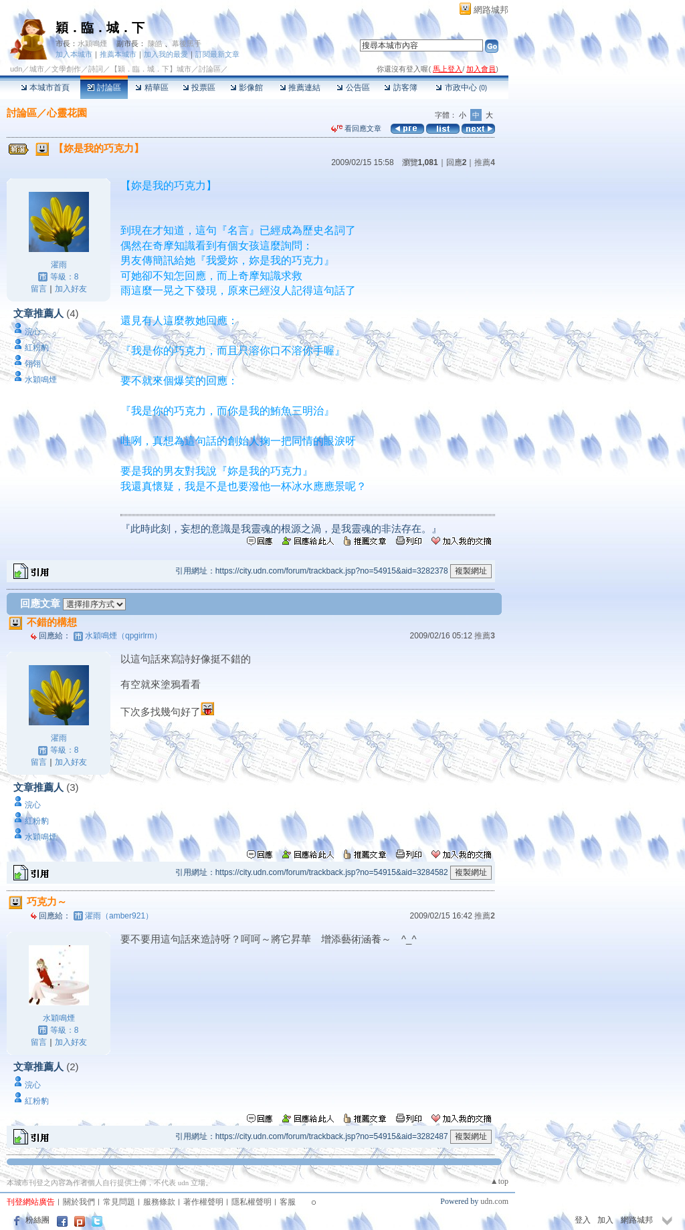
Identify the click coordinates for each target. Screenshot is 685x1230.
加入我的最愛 (166, 54)
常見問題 (119, 1202)
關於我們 (79, 1202)
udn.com (494, 1201)
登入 (583, 1220)
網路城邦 (491, 10)
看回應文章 (356, 128)
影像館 (246, 87)
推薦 (484, 162)
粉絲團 (37, 1220)
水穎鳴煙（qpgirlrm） (123, 635)
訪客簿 (400, 87)
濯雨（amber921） (119, 915)
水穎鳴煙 (92, 43)
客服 (288, 1202)
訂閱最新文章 (217, 54)
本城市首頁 (45, 87)
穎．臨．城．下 (100, 28)
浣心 (33, 331)
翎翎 (33, 363)
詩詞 (95, 69)
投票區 (199, 87)
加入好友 (71, 288)
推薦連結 (300, 87)
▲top (499, 1181)
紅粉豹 (37, 347)
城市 (36, 69)
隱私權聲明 (251, 1202)
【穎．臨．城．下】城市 (150, 69)
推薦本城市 (118, 54)
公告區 (352, 87)
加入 (605, 1220)
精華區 (151, 87)
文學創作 (66, 69)
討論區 (104, 87)
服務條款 (159, 1202)
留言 (39, 288)
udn (16, 69)
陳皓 (155, 43)
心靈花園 (67, 112)
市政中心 (461, 87)
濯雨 (59, 264)
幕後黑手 (186, 43)
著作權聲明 (203, 1202)
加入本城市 (74, 54)
